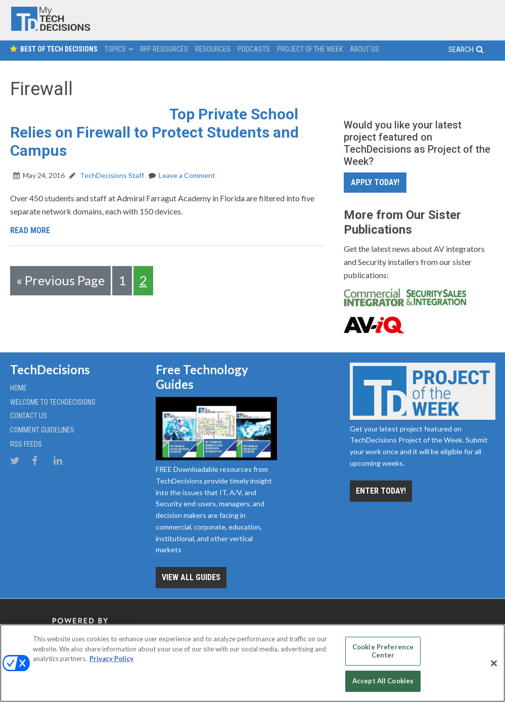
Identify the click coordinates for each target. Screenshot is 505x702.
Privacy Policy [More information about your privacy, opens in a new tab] (111, 658)
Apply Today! (375, 182)
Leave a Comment (187, 175)
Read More (30, 230)
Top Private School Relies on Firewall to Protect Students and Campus (154, 132)
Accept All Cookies (383, 681)
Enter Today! (381, 491)
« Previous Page (60, 280)
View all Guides (191, 577)
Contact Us (28, 416)
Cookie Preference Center (383, 651)
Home (18, 388)
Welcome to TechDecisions (53, 402)
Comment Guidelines (42, 430)
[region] (252, 663)
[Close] (494, 663)
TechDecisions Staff (111, 175)
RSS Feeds (26, 444)
